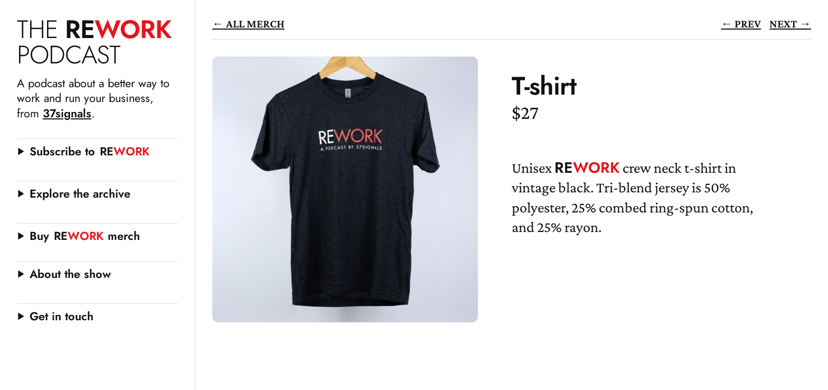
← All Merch (248, 23)
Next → (790, 23)
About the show (70, 274)
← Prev (741, 23)
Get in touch (61, 316)
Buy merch (85, 236)
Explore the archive (80, 193)
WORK (94, 42)
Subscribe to (89, 151)
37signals (67, 113)
